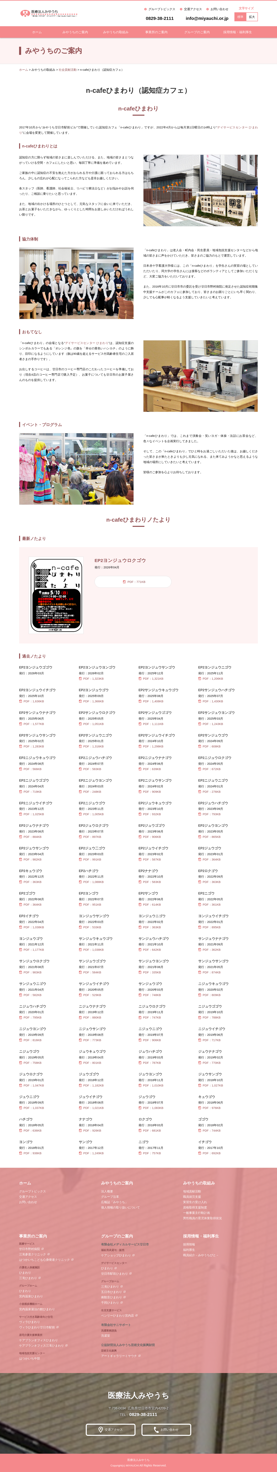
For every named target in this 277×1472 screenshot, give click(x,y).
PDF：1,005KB (91, 814)
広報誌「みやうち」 (114, 1202)
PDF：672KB (209, 769)
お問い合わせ (219, 9)
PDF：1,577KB (31, 724)
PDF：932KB (149, 814)
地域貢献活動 (192, 1191)
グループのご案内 (197, 32)
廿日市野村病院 (29, 1249)
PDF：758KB (30, 1062)
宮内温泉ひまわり (31, 1296)
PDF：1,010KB (150, 1085)
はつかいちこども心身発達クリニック (44, 1259)
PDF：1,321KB (150, 678)
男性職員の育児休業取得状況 (202, 1218)
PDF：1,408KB (150, 701)
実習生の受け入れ (195, 1202)
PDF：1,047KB (31, 1085)
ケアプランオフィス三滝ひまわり (41, 1345)
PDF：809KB (209, 995)
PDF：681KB (149, 1130)
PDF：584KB (90, 972)
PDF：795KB (30, 1017)
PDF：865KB (209, 836)
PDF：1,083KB (150, 1108)
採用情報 (189, 1244)
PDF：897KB (90, 836)
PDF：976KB (209, 1108)
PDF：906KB (149, 836)
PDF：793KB (209, 814)
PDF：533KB (90, 927)
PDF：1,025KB (31, 814)
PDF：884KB (30, 836)
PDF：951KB (90, 904)
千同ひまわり (110, 1302)
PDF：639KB (149, 769)
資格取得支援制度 (195, 1207)
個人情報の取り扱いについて (120, 1207)
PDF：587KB (149, 859)
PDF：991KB (90, 859)
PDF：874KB (209, 972)
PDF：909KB (149, 791)
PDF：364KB (209, 859)
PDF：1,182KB (91, 1085)
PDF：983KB (30, 972)
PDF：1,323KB (91, 678)
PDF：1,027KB (210, 1085)
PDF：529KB (90, 995)
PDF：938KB (30, 1153)
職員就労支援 (192, 1196)
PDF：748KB (149, 995)
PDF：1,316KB (91, 746)
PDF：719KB (30, 791)
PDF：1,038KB (31, 927)
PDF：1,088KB (91, 882)
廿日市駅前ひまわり (114, 1273)
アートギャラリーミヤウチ (119, 1356)
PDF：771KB (134, 581)
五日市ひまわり (111, 1292)
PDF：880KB (90, 1017)
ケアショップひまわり (116, 1255)
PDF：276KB (209, 791)
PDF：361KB (209, 904)
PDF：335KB (149, 972)
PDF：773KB (90, 1040)
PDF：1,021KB (91, 1108)
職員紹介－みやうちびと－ (201, 1255)
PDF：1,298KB (150, 746)
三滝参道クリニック (32, 1254)
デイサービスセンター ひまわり (86, 343)
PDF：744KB (209, 1130)
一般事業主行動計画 (196, 1212)
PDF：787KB (149, 1062)
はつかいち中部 (29, 1358)
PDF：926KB (90, 1130)
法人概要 (107, 1191)
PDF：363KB (30, 882)
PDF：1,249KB (91, 1153)
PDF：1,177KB (31, 949)
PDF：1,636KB (31, 701)
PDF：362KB (209, 949)
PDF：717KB (209, 1040)
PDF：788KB (209, 1017)
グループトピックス (161, 9)
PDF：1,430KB (210, 701)
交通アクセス (193, 9)
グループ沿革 (110, 1196)
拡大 (252, 16)
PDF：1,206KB (210, 678)
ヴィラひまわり (29, 1322)
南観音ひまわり (111, 1297)
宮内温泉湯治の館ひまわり (37, 1309)
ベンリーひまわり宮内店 (117, 1315)
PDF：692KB (209, 1153)
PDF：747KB (149, 1017)
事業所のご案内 (156, 32)
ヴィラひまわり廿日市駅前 (37, 1327)
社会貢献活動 (68, 69)
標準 (240, 16)
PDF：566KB (30, 769)
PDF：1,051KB (91, 724)
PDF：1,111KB (150, 724)
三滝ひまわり (28, 1278)
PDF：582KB (30, 995)
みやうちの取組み (116, 32)
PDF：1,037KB (31, 1108)
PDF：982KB (30, 859)
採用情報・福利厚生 (237, 32)
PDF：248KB (90, 791)
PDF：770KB (209, 1062)
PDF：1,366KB (91, 701)
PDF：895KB (209, 927)
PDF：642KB (149, 949)
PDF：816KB (30, 1040)
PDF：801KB (90, 1062)
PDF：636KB (30, 1130)
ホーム (37, 32)
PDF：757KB (149, 1153)
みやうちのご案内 (75, 32)
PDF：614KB (149, 904)
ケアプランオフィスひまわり (38, 1340)
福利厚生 (189, 1249)
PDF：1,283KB (31, 746)
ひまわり (25, 1272)
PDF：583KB (90, 769)
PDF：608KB (209, 746)
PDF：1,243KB (210, 724)
